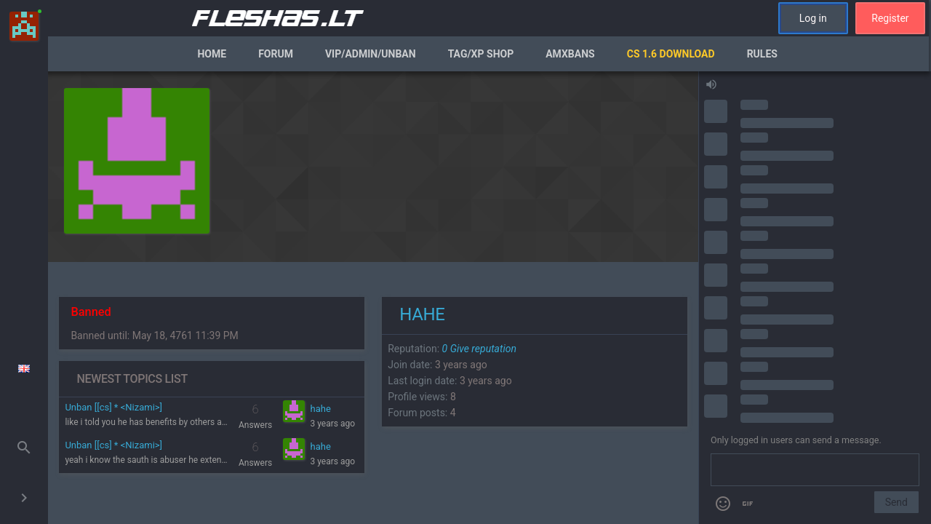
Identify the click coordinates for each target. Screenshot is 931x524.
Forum (275, 54)
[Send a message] (815, 470)
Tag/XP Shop (481, 54)
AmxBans (570, 54)
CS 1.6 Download (671, 54)
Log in (813, 18)
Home (211, 54)
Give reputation (479, 348)
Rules (762, 54)
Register (889, 18)
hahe (321, 408)
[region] (373, 297)
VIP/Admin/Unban (370, 54)
